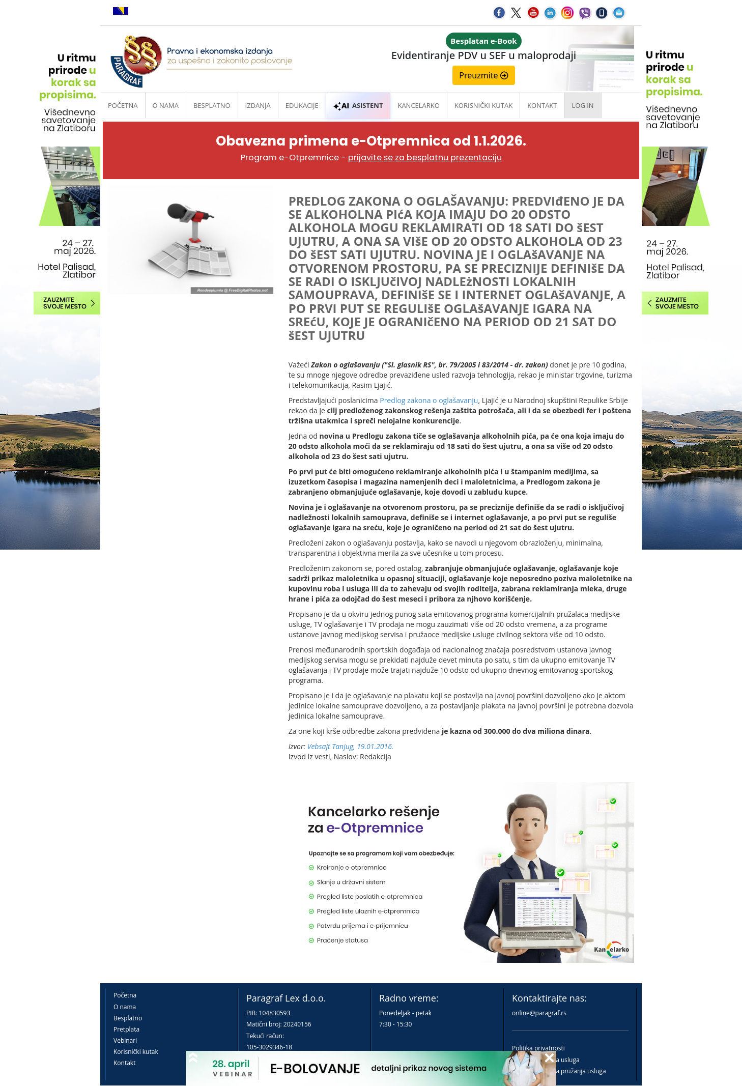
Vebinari (125, 1040)
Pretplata (126, 1029)
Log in (583, 105)
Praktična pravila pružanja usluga (559, 1071)
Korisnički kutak (135, 1051)
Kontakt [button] (542, 105)
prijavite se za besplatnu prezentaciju (425, 157)
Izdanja (258, 105)
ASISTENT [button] (358, 105)
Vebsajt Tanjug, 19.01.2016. (350, 746)
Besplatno (212, 105)
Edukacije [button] (302, 105)
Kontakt (124, 1063)
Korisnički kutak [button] (483, 105)
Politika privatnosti (538, 1048)
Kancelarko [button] (418, 105)
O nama (166, 105)
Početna (123, 105)
